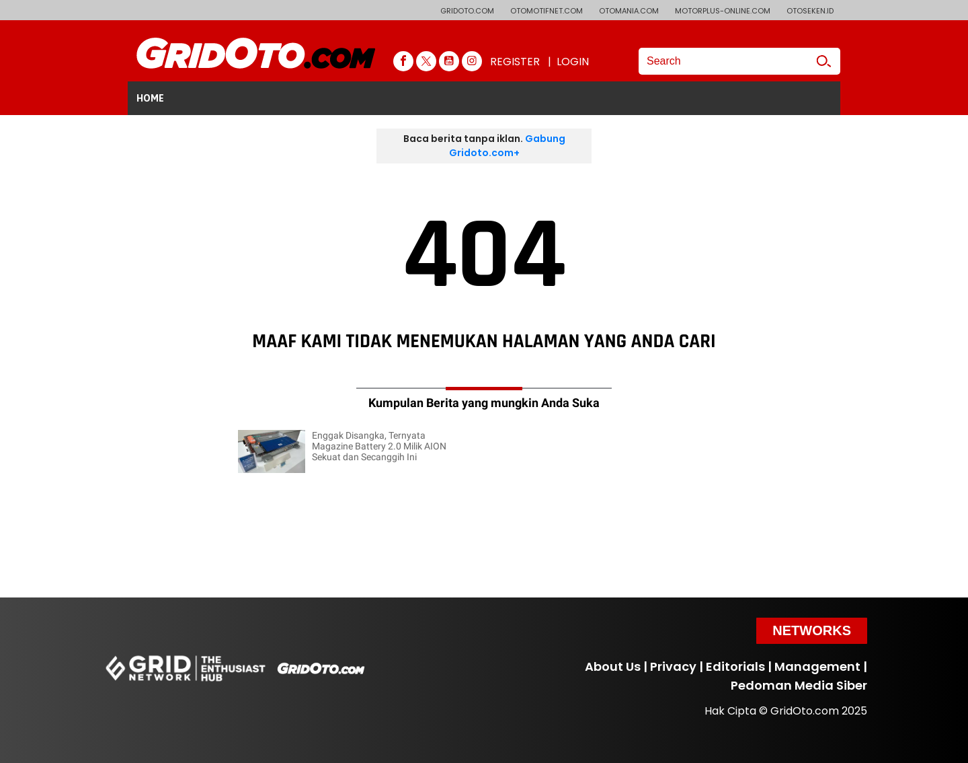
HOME (150, 98)
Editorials (735, 666)
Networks (811, 630)
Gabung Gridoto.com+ (507, 145)
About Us (613, 666)
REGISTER (515, 61)
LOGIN (573, 61)
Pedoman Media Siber (799, 685)
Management (817, 666)
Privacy (673, 666)
